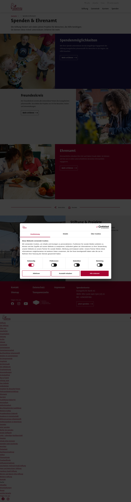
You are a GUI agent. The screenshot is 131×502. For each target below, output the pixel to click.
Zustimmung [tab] (35, 234)
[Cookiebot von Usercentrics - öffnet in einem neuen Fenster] (100, 227)
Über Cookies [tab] (96, 234)
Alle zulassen (94, 273)
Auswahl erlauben (65, 273)
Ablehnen (36, 273)
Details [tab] (65, 234)
